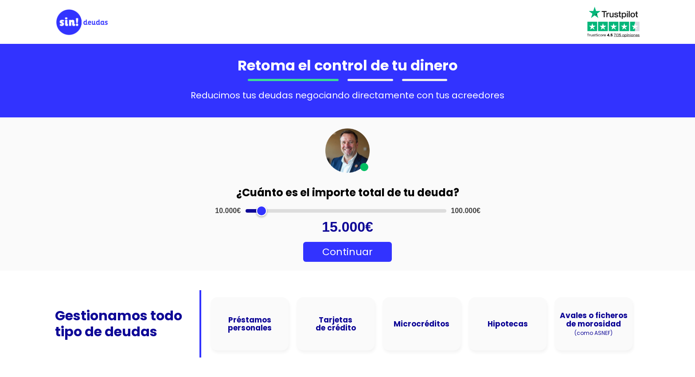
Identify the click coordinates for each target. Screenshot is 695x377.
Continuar (347, 252)
